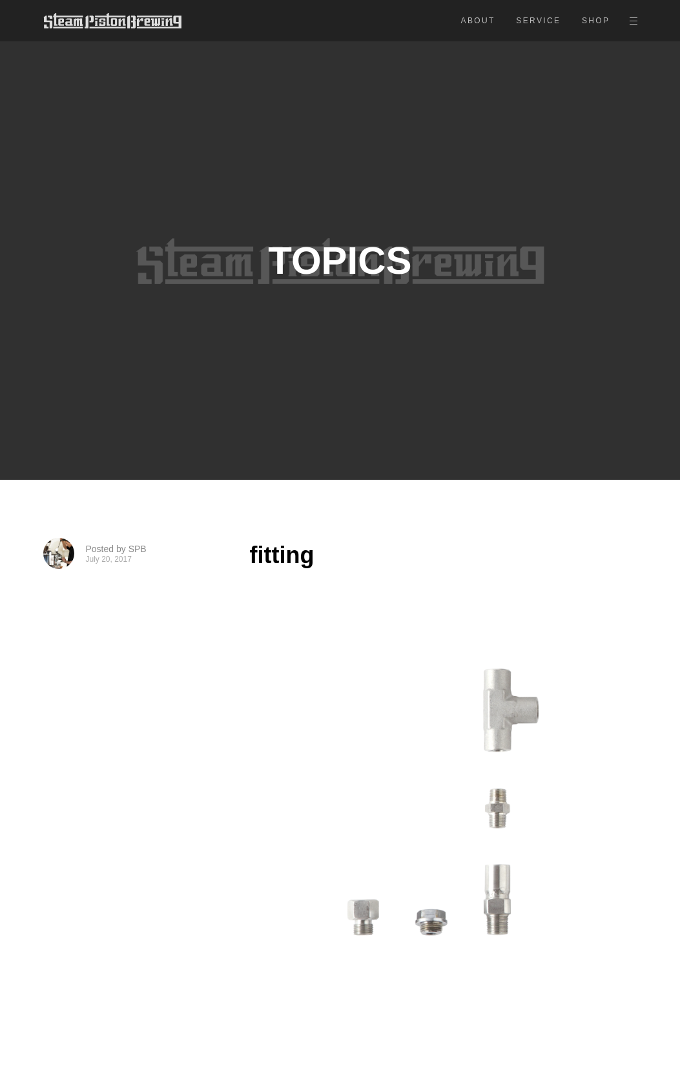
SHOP (596, 20)
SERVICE (538, 20)
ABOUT (478, 20)
